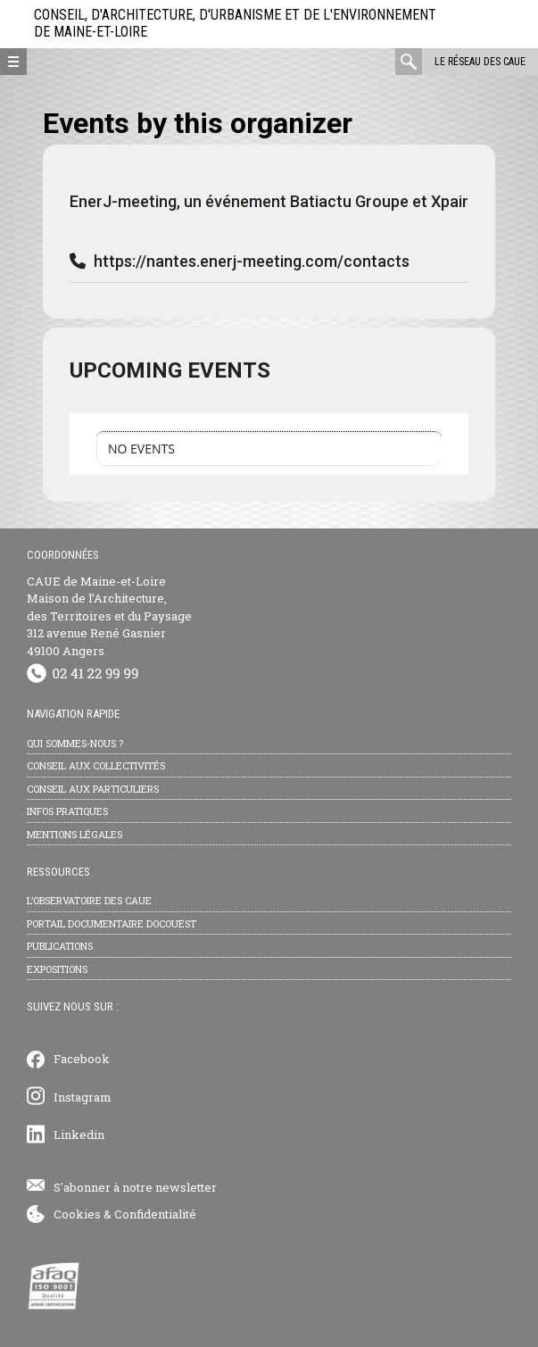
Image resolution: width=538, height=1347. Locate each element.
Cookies (77, 1214)
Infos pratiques (67, 811)
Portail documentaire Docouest (111, 923)
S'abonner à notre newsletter (135, 1187)
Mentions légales (74, 834)
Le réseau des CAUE (480, 61)
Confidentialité (155, 1214)
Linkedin (79, 1135)
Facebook (82, 1059)
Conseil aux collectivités (96, 765)
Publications (60, 945)
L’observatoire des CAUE (89, 900)
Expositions (57, 969)
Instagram (83, 1097)
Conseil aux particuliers (93, 788)
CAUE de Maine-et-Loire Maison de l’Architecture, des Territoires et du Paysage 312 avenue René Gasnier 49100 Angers (109, 616)
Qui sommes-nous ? (75, 743)
